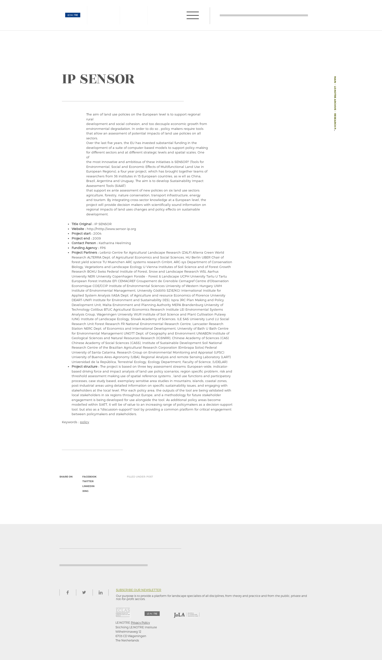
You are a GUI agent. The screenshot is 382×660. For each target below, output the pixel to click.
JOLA (166, 15)
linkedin (88, 486)
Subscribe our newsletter (138, 590)
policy (84, 422)
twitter (88, 481)
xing (85, 491)
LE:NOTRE (72, 15)
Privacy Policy (140, 622)
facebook (89, 476)
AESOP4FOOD (105, 15)
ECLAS (133, 15)
